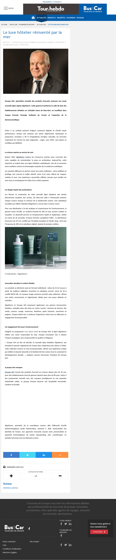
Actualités (41, 18)
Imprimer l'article (15, 467)
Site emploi (34, 541)
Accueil (4, 24)
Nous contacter (9, 541)
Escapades (71, 18)
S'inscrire (97, 532)
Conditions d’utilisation (12, 549)
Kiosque (80, 18)
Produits (52, 18)
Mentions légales (10, 552)
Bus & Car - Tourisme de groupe (22, 24)
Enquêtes (61, 18)
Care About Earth (31, 331)
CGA (4, 545)
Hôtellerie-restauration (58, 24)
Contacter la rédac (35, 472)
